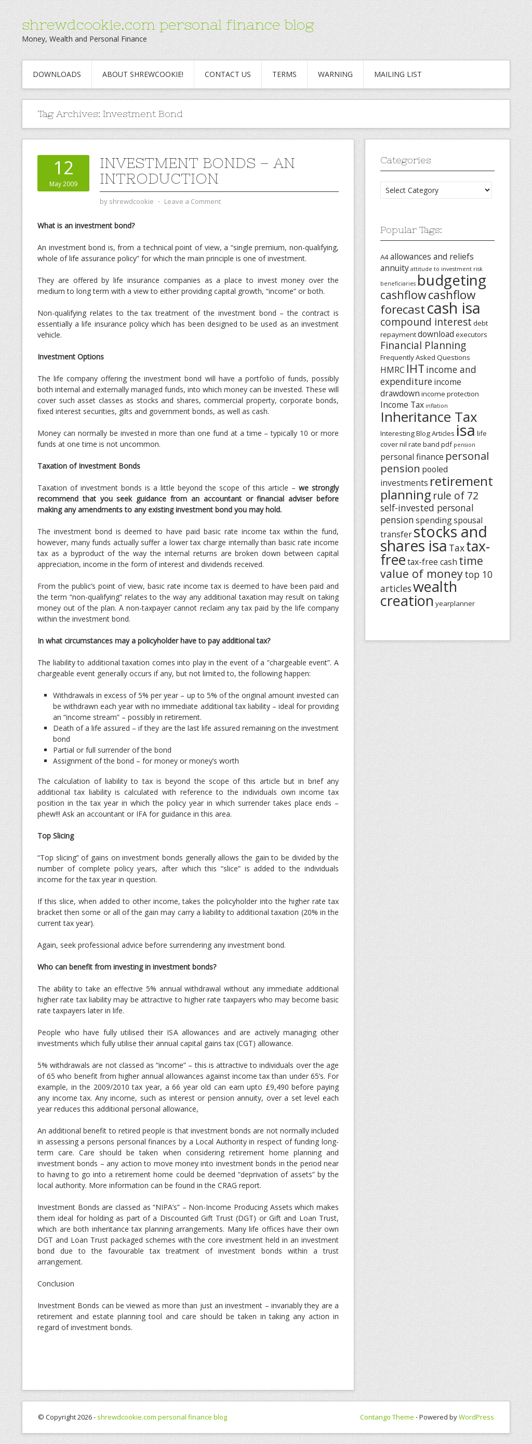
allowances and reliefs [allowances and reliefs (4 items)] (432, 256)
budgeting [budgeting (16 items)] (451, 280)
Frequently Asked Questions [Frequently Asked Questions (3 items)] (425, 357)
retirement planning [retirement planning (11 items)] (436, 487)
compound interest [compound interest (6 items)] (426, 322)
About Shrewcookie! (142, 74)
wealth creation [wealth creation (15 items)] (418, 593)
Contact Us (228, 74)
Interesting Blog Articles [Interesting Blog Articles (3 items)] (417, 433)
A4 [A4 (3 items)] (384, 257)
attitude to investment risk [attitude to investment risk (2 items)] (446, 269)
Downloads (57, 74)
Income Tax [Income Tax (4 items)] (402, 404)
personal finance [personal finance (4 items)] (412, 456)
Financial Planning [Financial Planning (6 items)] (423, 345)
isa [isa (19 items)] (465, 430)
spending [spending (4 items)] (434, 520)
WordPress (476, 1417)
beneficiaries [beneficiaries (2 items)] (398, 283)
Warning (335, 74)
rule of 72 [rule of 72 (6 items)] (455, 495)
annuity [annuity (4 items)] (394, 268)
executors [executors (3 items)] (471, 334)
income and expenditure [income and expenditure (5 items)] (428, 375)
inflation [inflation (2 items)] (436, 405)
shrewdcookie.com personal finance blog (168, 24)
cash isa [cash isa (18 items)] (454, 308)
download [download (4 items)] (436, 334)
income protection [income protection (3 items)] (450, 393)
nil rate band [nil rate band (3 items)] (420, 444)
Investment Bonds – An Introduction (197, 170)
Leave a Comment (192, 201)
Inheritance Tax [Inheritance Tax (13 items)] (428, 416)
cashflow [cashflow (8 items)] (403, 294)
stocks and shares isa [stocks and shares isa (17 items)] (433, 539)
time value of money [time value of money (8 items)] (431, 567)
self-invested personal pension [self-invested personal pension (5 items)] (427, 513)
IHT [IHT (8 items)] (415, 368)
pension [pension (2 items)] (464, 444)
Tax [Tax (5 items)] (456, 548)
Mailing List (398, 74)
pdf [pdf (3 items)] (446, 444)
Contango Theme (387, 1417)
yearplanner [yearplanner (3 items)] (455, 603)
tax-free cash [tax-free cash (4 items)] (432, 562)
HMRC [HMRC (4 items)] (392, 370)
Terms (284, 74)
